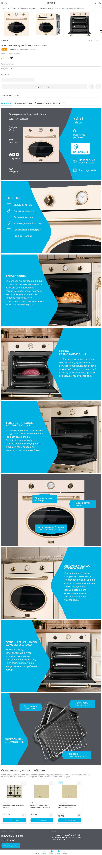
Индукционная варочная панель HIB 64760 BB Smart (40, 806)
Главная (3, 8)
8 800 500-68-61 (12, 835)
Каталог (13, 8)
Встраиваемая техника (28, 8)
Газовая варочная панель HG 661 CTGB (13, 806)
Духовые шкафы (45, 8)
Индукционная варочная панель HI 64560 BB (67, 806)
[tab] (23, 103)
